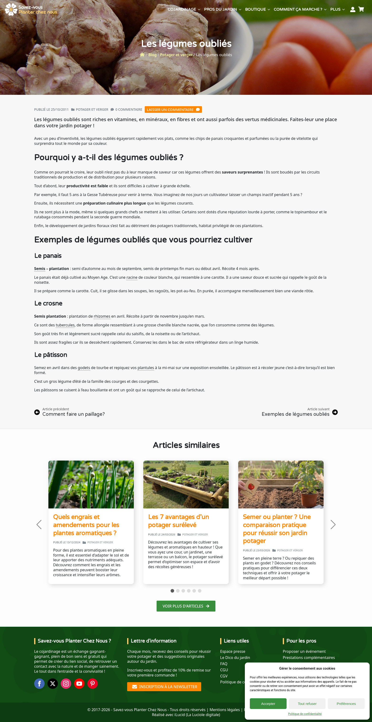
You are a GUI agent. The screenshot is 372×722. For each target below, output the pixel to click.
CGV (224, 676)
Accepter (268, 704)
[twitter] (52, 683)
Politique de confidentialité (305, 714)
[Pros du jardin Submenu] (240, 9)
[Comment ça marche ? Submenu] (325, 9)
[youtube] (79, 683)
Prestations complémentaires (309, 657)
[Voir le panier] (361, 9)
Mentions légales (224, 709)
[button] (39, 524)
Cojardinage (182, 9)
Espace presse (232, 651)
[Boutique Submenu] (269, 9)
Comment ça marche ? (298, 9)
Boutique (255, 9)
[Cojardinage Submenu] (199, 9)
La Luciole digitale (203, 714)
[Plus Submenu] (343, 9)
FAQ (223, 663)
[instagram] (66, 683)
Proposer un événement (304, 651)
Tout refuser (307, 704)
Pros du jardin (220, 9)
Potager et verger (176, 54)
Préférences (346, 704)
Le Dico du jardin (235, 657)
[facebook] (39, 683)
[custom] (92, 683)
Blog (152, 54)
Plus (335, 9)
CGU (224, 669)
